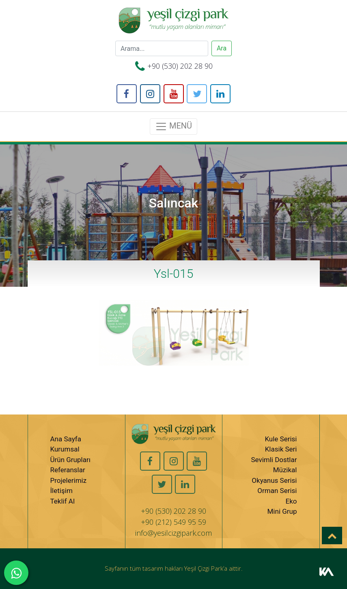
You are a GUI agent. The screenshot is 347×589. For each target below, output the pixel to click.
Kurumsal (65, 449)
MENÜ (173, 126)
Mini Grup (282, 511)
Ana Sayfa (65, 439)
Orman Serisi (277, 490)
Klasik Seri (281, 449)
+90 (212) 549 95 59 (173, 522)
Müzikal (285, 470)
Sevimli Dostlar (274, 460)
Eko (291, 501)
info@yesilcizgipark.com (173, 533)
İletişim (61, 490)
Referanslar (67, 470)
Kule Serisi (281, 439)
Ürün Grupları (70, 460)
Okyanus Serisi (274, 480)
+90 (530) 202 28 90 (180, 66)
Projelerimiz (68, 480)
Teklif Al (62, 501)
